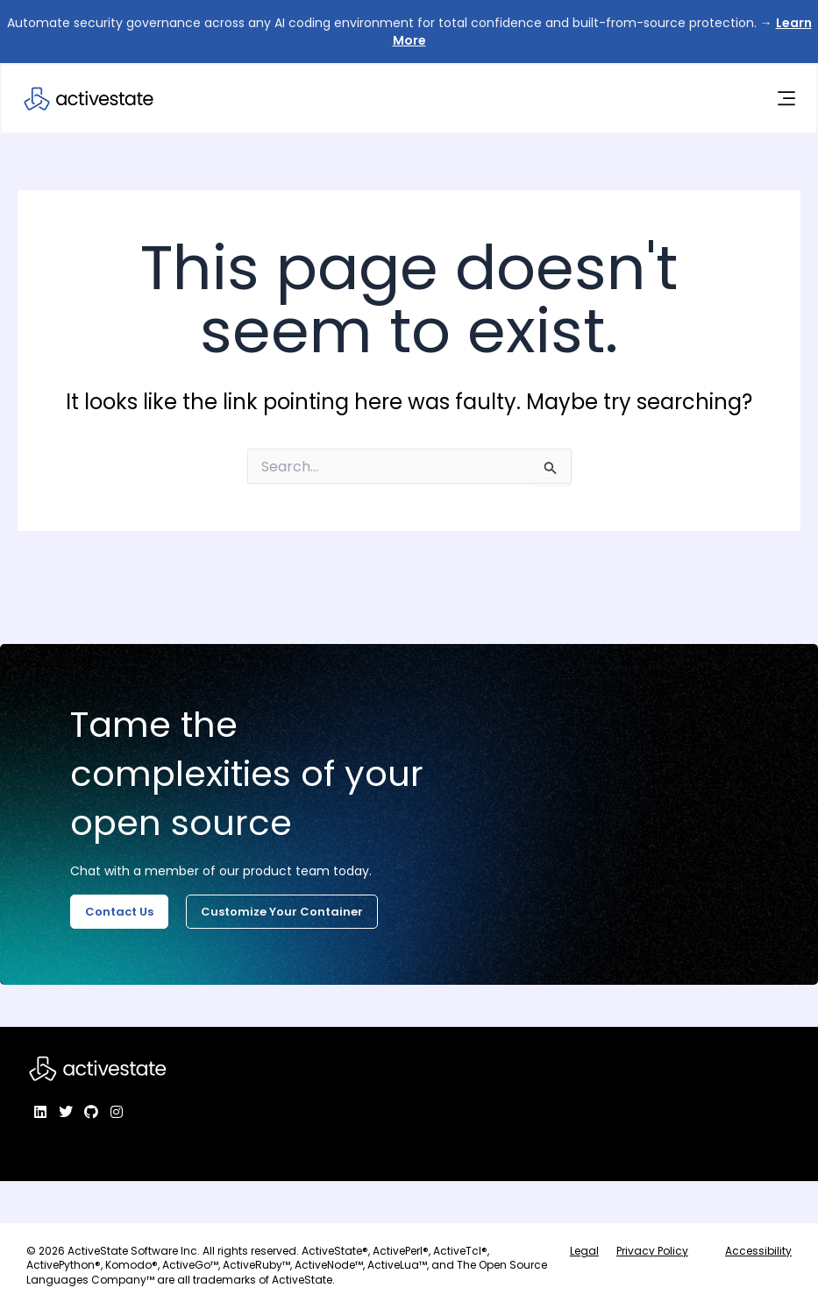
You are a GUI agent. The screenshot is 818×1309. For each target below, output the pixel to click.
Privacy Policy (652, 1250)
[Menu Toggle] (785, 99)
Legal (584, 1250)
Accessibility (758, 1250)
